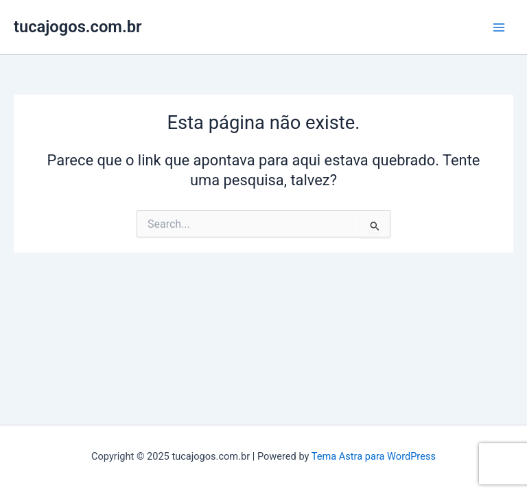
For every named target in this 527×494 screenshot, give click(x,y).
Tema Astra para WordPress (374, 456)
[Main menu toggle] (498, 27)
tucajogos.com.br (78, 26)
